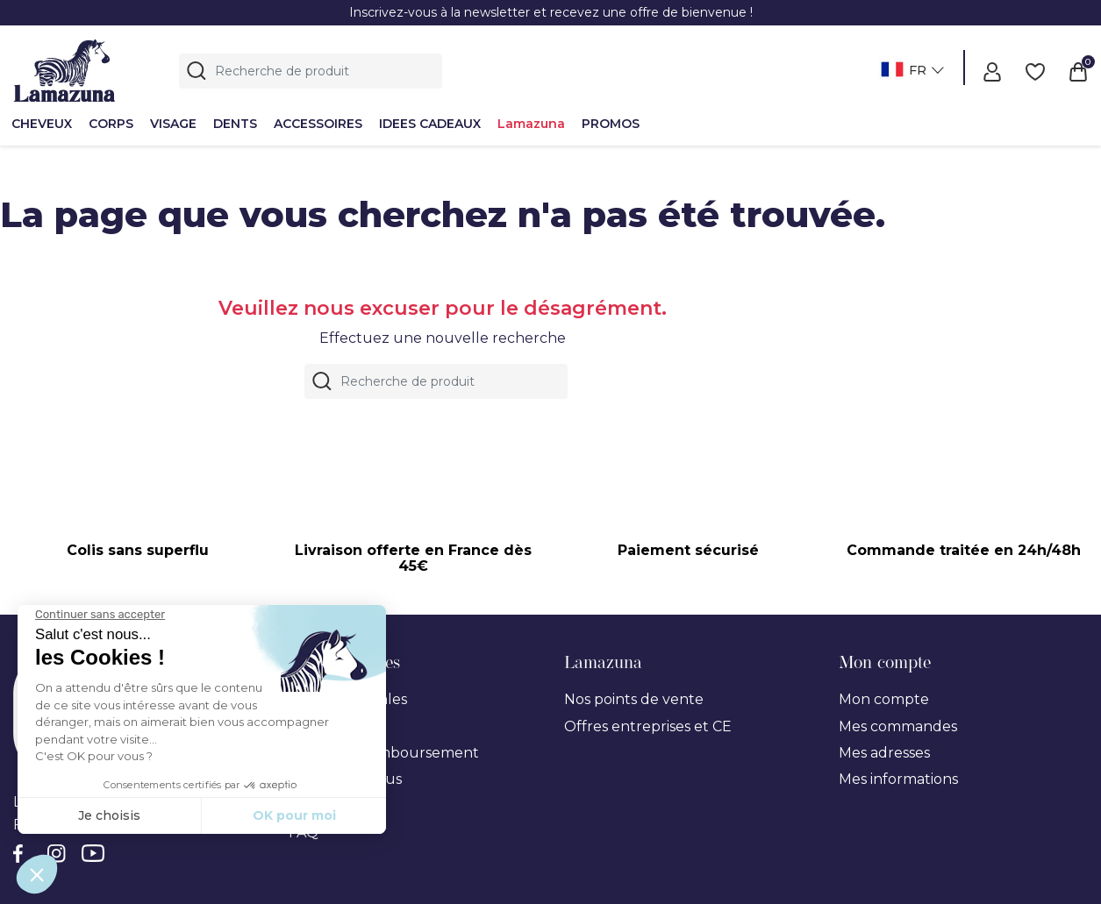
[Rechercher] (310, 71)
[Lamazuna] (64, 68)
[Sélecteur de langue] (910, 71)
